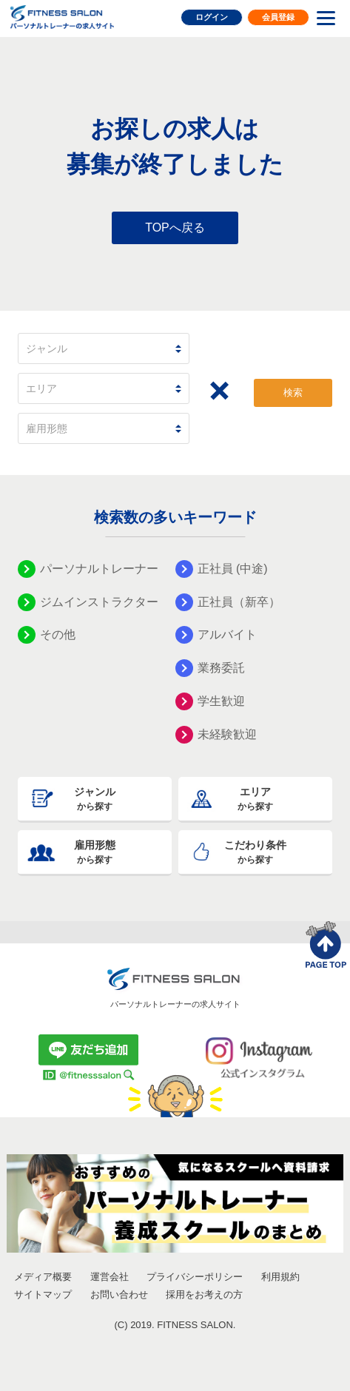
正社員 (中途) (233, 568)
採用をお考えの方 (204, 1294)
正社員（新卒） (239, 602)
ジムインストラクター (99, 602)
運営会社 (109, 1276)
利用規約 (280, 1276)
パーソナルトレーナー (99, 568)
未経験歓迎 (227, 734)
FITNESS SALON (62, 17)
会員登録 (278, 17)
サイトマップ (43, 1294)
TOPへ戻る (175, 227)
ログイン (211, 17)
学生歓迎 (221, 701)
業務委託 (221, 667)
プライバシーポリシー (195, 1276)
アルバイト (227, 634)
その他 (57, 634)
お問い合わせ (119, 1294)
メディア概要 (43, 1276)
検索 (293, 392)
